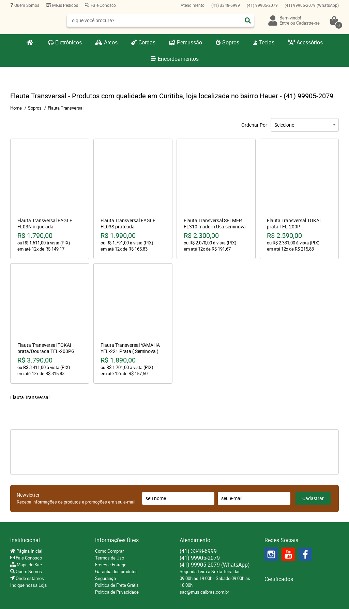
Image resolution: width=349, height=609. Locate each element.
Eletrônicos (68, 42)
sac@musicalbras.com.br (204, 592)
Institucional (25, 540)
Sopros (230, 42)
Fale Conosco (103, 5)
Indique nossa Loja (28, 585)
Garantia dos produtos (116, 571)
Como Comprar (109, 551)
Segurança (105, 578)
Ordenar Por (254, 125)
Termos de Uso (109, 558)
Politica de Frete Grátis (117, 585)
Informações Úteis (117, 540)
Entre (284, 23)
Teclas (266, 42)
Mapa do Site (29, 565)
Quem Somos (26, 5)
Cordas (146, 42)
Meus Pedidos (64, 5)
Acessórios (310, 42)
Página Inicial (28, 551)
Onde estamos (29, 578)
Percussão (189, 42)
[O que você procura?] (248, 20)
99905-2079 (262, 5)
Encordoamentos (178, 58)
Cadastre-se (308, 23)
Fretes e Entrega (110, 565)
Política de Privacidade (117, 592)
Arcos (111, 42)
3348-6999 (225, 5)
